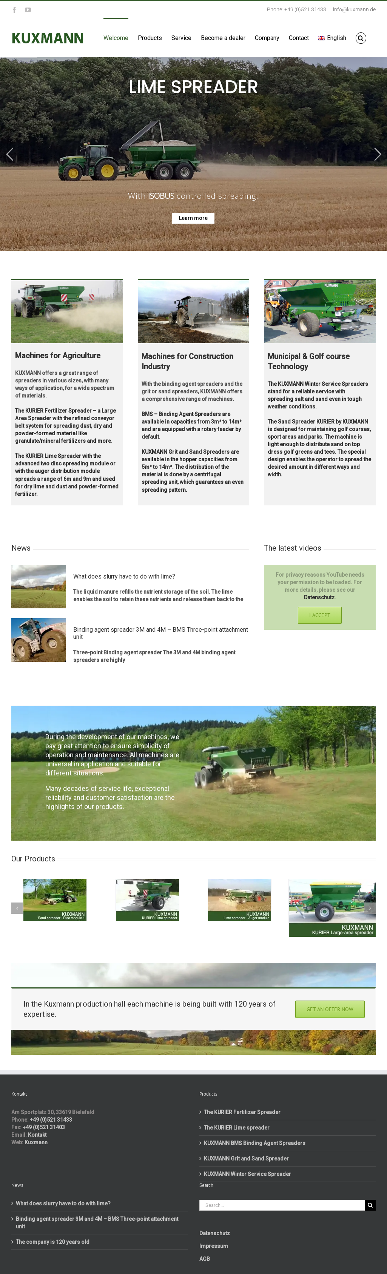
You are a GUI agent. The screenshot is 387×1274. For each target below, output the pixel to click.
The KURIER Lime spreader (237, 1128)
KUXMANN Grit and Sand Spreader (246, 1159)
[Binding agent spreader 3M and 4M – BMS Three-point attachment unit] (38, 640)
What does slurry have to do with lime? (124, 576)
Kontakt (37, 1135)
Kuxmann (36, 1142)
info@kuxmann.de (354, 9)
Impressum (213, 1246)
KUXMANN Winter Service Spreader (247, 1174)
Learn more (193, 218)
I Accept (319, 615)
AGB (204, 1259)
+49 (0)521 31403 (44, 1127)
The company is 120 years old (52, 1242)
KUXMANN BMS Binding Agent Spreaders (254, 1143)
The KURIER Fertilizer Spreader (242, 1112)
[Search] (370, 1205)
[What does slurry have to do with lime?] (38, 587)
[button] (361, 37)
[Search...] (282, 1205)
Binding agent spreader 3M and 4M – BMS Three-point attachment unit (97, 1222)
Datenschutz (319, 597)
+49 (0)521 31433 (51, 1120)
